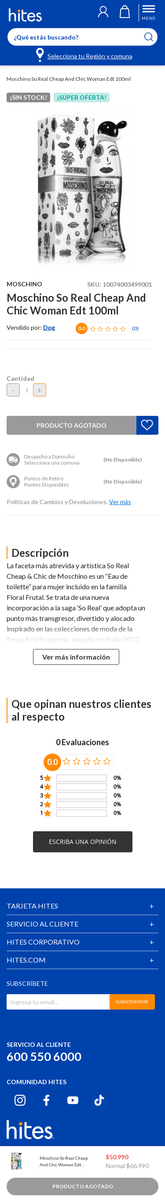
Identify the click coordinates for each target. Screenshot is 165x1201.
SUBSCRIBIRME (132, 1001)
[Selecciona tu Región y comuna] (84, 54)
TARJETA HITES (32, 906)
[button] (103, 13)
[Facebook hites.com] (46, 1100)
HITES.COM (26, 960)
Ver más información (76, 657)
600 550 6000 (44, 1056)
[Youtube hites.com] (72, 1100)
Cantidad (20, 378)
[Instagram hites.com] (20, 1100)
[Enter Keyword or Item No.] (82, 37)
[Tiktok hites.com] (99, 1100)
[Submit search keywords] (154, 37)
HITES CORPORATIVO (43, 942)
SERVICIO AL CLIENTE (42, 924)
